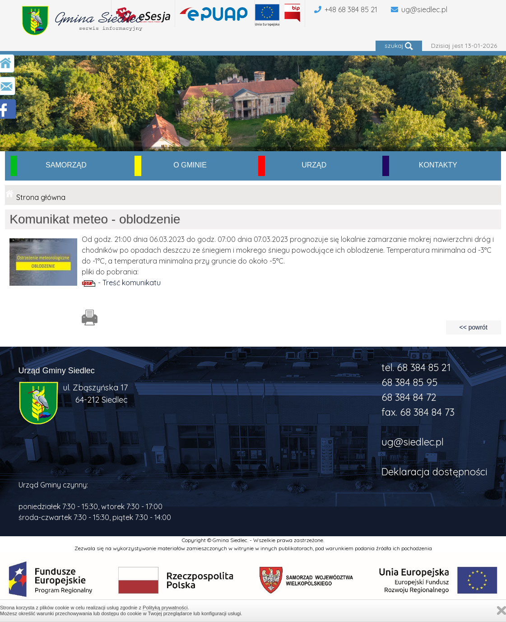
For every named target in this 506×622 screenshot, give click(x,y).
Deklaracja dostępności (434, 471)
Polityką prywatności (165, 607)
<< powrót (473, 327)
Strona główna (40, 197)
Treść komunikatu (131, 282)
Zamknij (501, 610)
